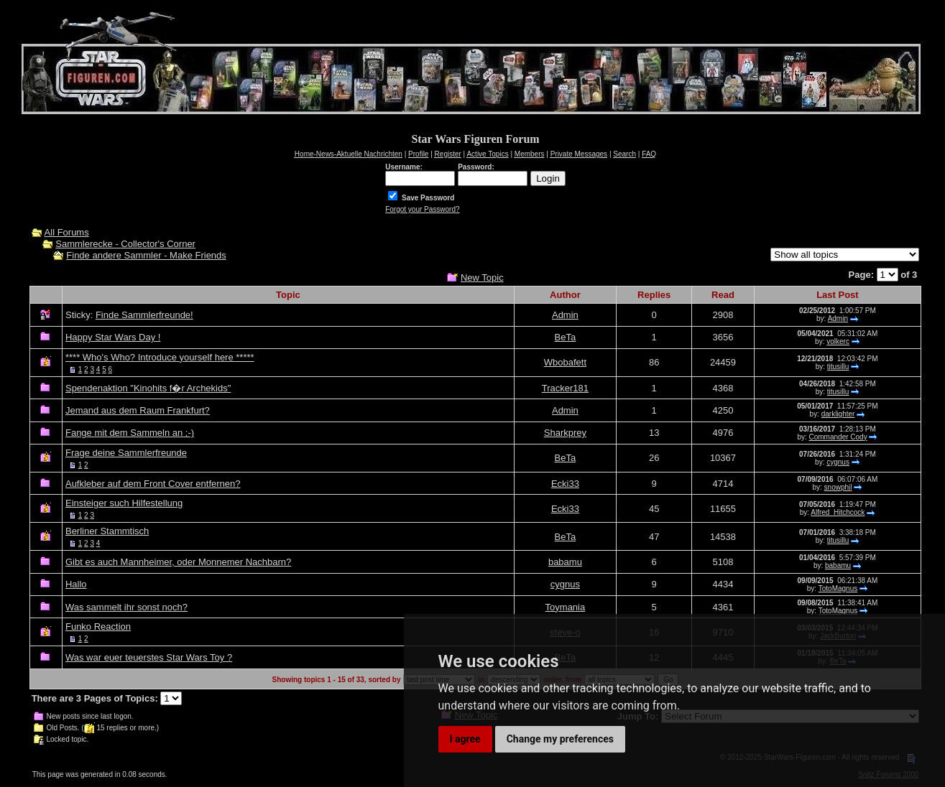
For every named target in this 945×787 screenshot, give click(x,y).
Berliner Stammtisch (107, 531)
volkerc (837, 341)
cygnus (837, 462)
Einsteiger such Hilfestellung (124, 503)
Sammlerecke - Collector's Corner (125, 243)
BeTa (565, 337)
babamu (565, 562)
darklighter (838, 414)
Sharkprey (565, 432)
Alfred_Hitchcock (838, 512)
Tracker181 (565, 388)
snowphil (838, 487)
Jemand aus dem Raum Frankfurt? (137, 410)
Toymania (565, 607)
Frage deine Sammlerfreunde (126, 452)
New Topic (482, 277)
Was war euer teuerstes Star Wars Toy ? (148, 657)
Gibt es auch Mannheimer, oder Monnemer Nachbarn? (178, 562)
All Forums (67, 232)
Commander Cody (838, 437)
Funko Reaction (98, 626)
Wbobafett (565, 362)
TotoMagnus (838, 588)
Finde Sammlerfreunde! (144, 314)
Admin (565, 314)
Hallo (76, 584)
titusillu (838, 367)
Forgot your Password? (422, 209)
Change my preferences (560, 739)
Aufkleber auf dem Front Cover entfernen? (153, 483)
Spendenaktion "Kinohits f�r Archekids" (148, 388)
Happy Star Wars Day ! (112, 337)
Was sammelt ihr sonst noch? (126, 607)
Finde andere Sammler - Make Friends (146, 255)
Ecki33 (565, 483)
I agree (465, 739)
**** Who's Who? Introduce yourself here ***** (159, 357)
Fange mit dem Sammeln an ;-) (129, 432)
